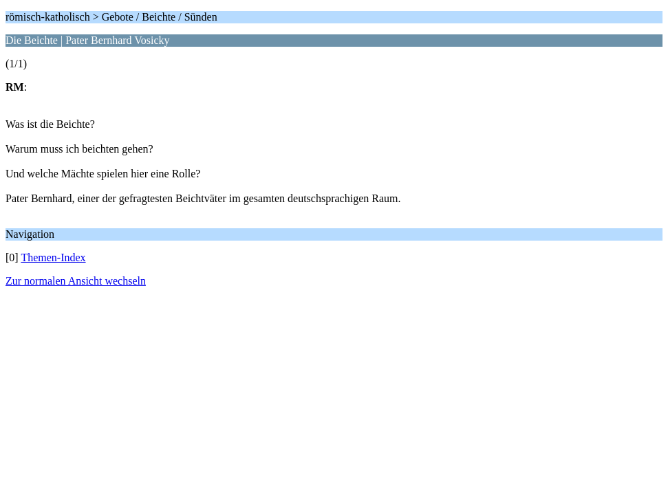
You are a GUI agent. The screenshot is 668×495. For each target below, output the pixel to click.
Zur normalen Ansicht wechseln (76, 281)
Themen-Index (53, 257)
